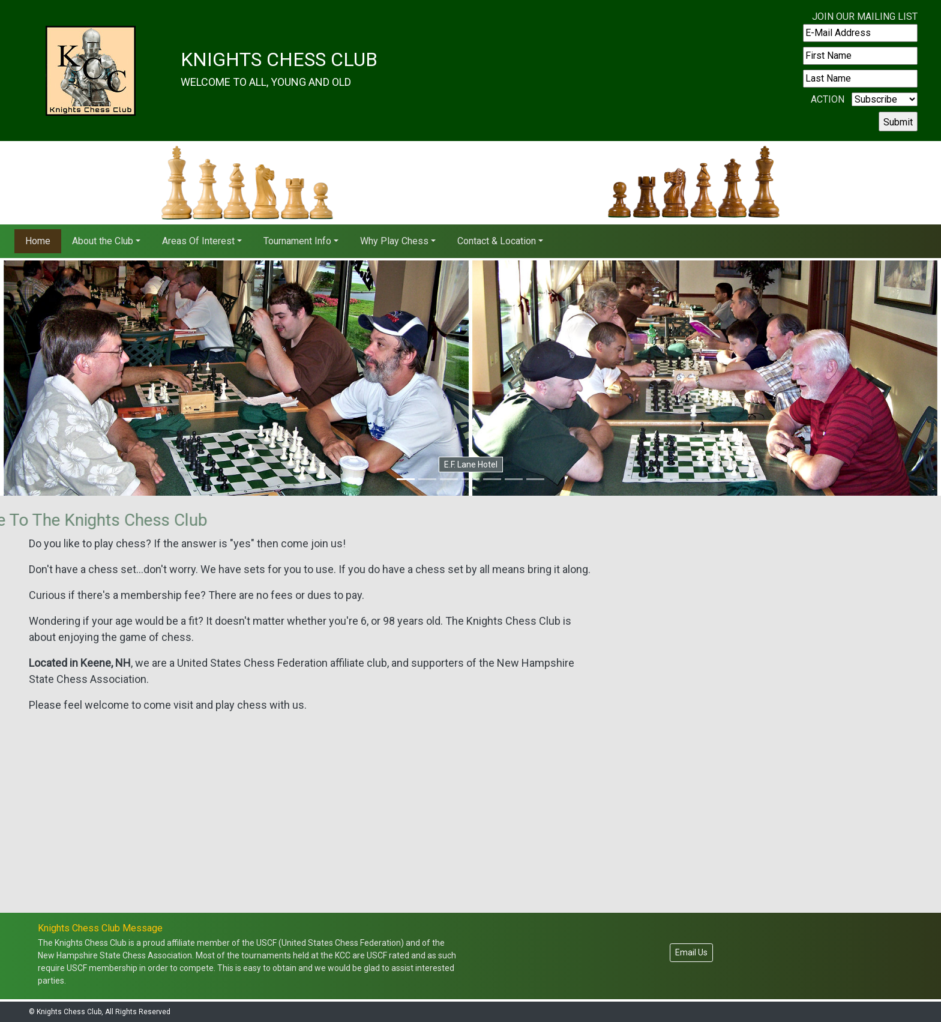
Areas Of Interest (198, 241)
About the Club (102, 241)
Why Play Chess (394, 241)
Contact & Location (496, 241)
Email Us (691, 952)
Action (827, 99)
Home (37, 241)
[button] (70, 378)
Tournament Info (297, 241)
